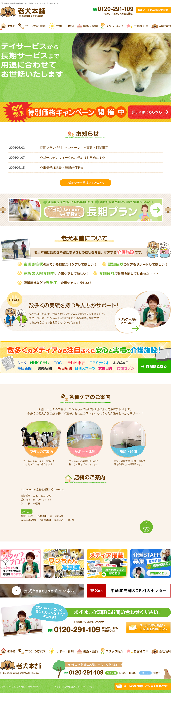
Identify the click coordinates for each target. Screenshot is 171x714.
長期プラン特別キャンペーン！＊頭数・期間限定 (74, 147)
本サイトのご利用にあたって (67, 687)
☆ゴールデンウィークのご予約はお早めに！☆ (72, 157)
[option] (85, 210)
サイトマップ (88, 687)
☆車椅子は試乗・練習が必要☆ (61, 167)
